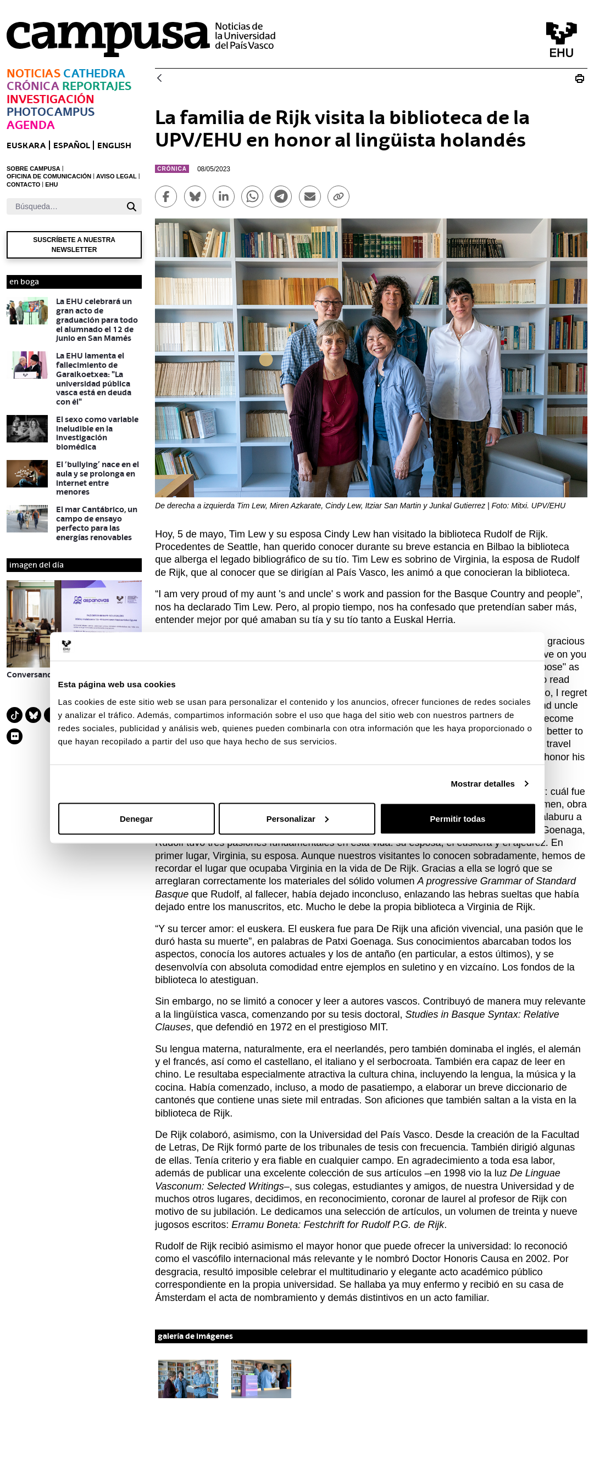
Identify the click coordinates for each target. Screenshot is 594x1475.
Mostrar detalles (483, 783)
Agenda (31, 125)
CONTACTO (23, 184)
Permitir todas (458, 818)
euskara (26, 145)
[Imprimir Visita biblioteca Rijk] (579, 78)
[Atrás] (159, 78)
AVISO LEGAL (116, 176)
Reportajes (96, 86)
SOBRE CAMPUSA (33, 168)
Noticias (33, 73)
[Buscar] (64, 206)
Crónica (33, 86)
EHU (51, 184)
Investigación (51, 99)
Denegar (136, 818)
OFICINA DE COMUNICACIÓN (49, 176)
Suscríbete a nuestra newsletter (74, 245)
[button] (188, 1379)
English (114, 145)
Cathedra (94, 73)
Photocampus (51, 112)
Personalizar (298, 818)
